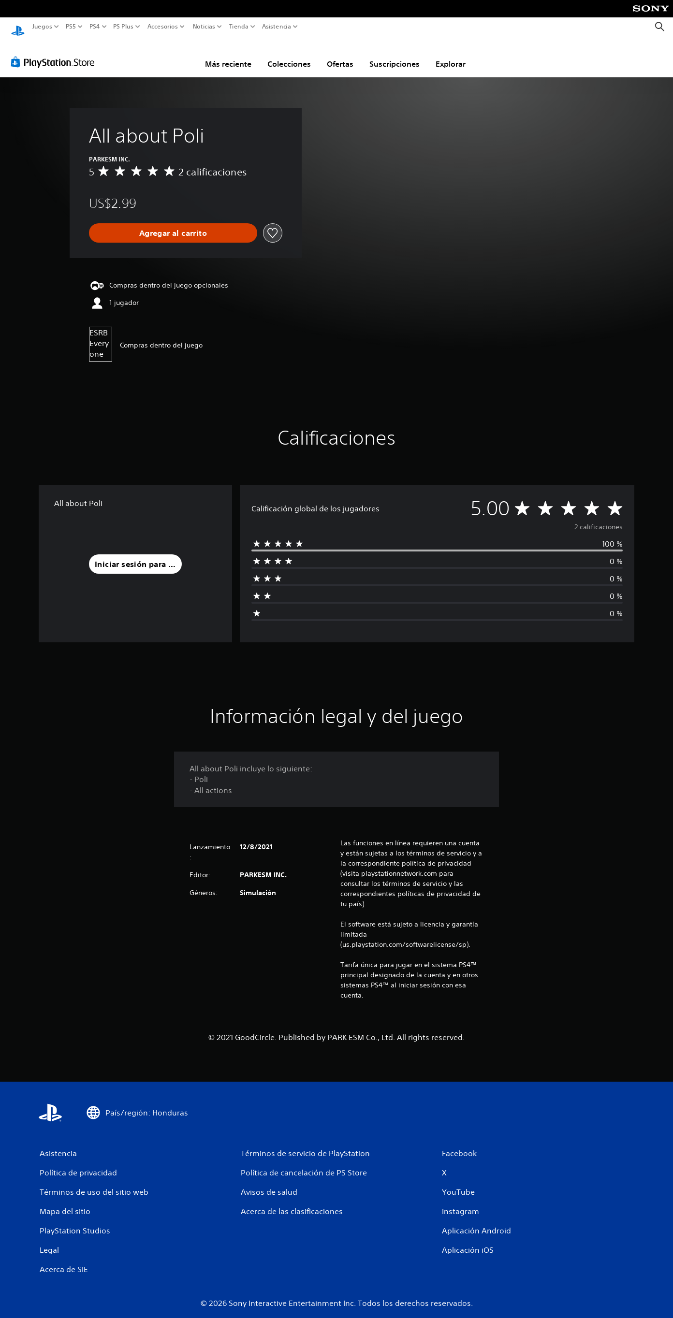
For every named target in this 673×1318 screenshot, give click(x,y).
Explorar (451, 54)
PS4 (94, 26)
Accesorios (162, 26)
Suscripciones (394, 54)
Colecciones (289, 54)
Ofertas (340, 54)
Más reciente (228, 54)
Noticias (203, 26)
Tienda (238, 26)
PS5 (71, 26)
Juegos (42, 26)
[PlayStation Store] (55, 52)
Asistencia (276, 26)
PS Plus (123, 26)
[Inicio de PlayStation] (18, 26)
